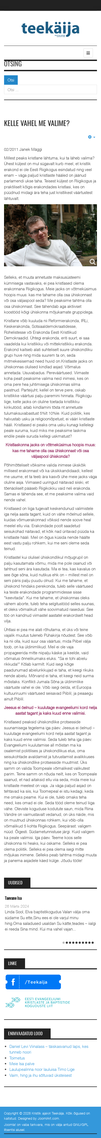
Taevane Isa (13, 899)
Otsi (11, 79)
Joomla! (10, 1124)
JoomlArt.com (48, 1118)
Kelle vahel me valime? (37, 123)
